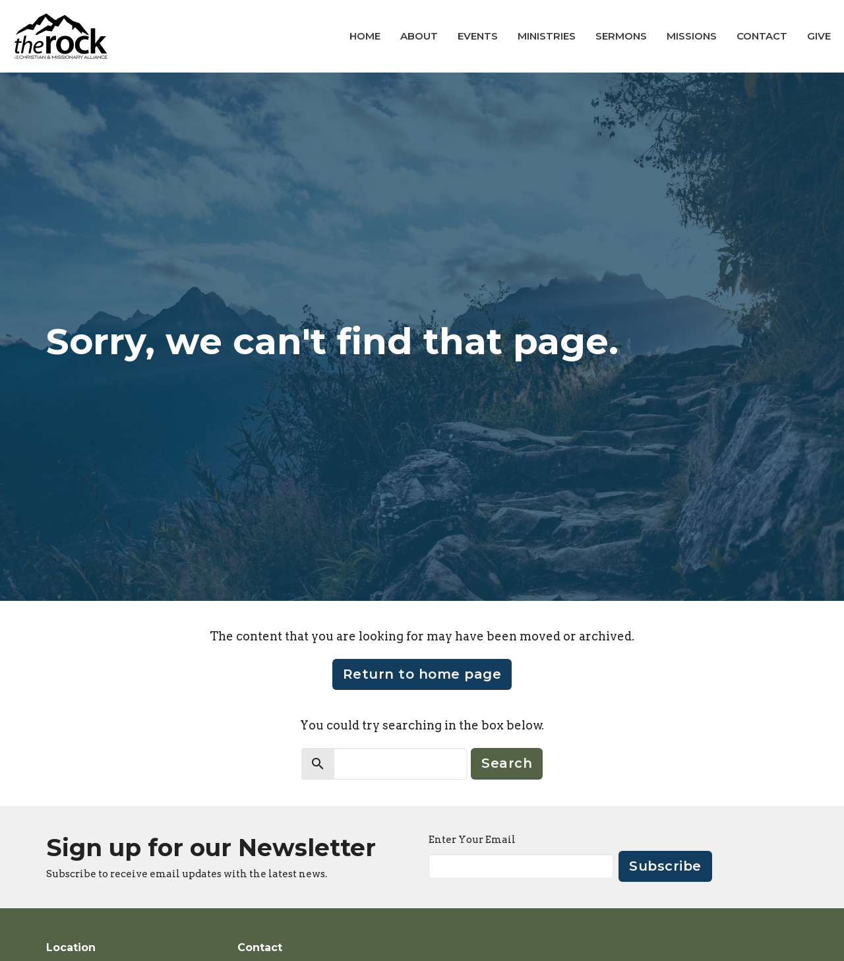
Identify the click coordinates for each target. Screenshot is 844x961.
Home (364, 36)
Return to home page (422, 674)
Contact (762, 36)
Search (506, 763)
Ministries (547, 36)
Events (478, 36)
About (419, 36)
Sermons (621, 36)
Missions (692, 36)
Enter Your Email (472, 840)
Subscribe (665, 866)
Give (819, 36)
